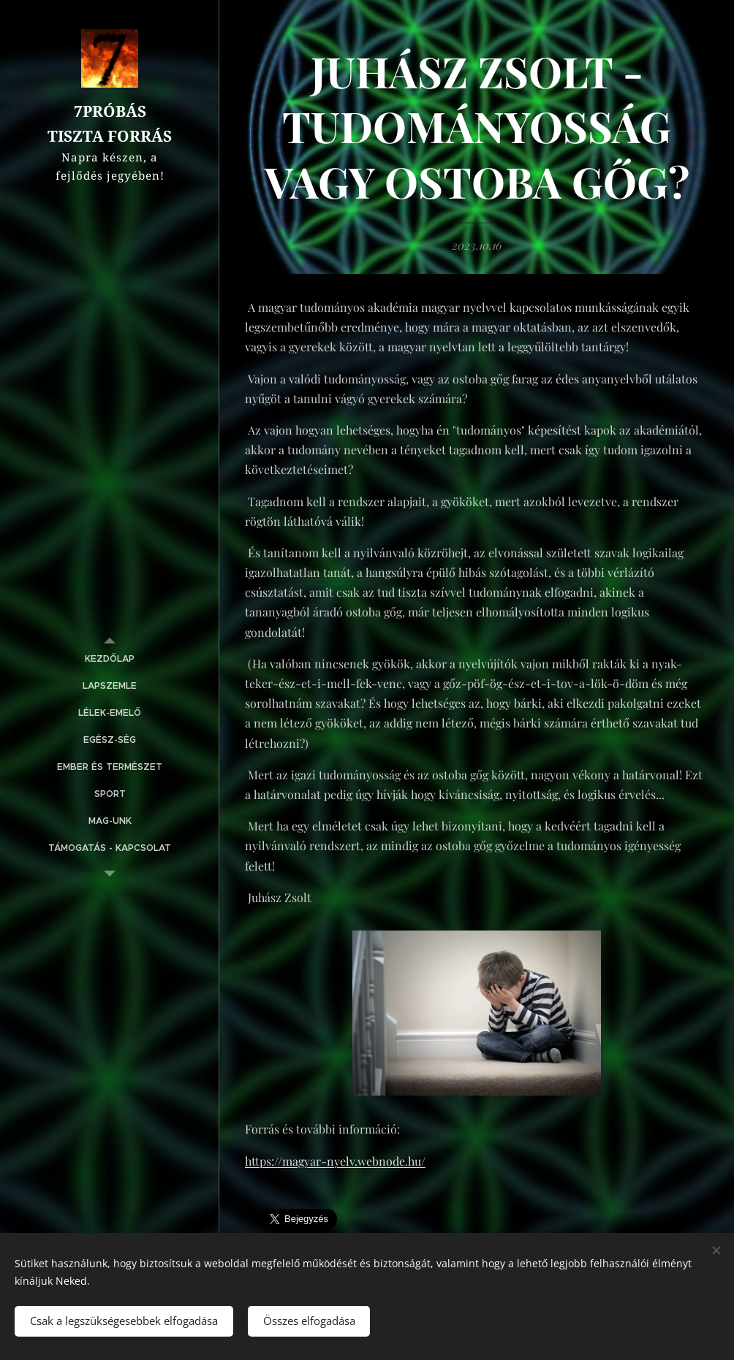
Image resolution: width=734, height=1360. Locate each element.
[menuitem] (109, 659)
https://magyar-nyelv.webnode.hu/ (335, 1161)
